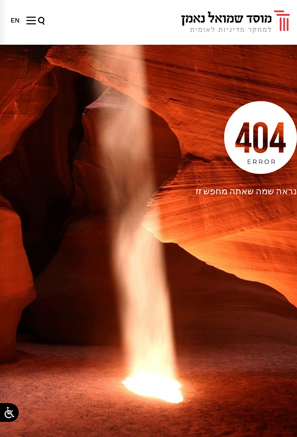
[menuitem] (15, 20)
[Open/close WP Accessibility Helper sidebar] (9, 412)
